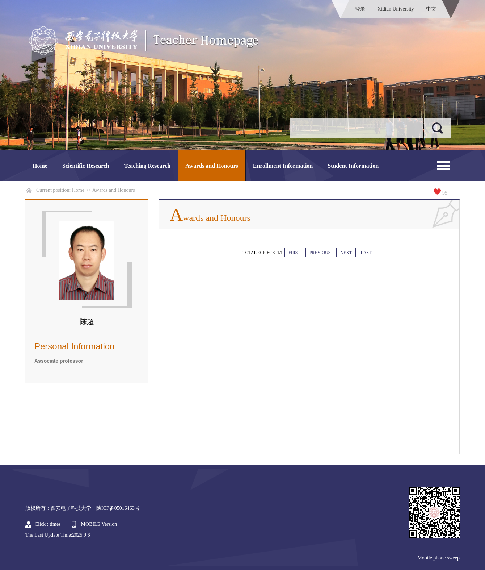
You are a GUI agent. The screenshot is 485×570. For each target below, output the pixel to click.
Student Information (353, 166)
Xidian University (396, 9)
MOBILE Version (99, 524)
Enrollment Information (283, 166)
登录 (360, 9)
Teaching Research (147, 166)
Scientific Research (85, 166)
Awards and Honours (211, 166)
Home (40, 166)
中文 (431, 9)
